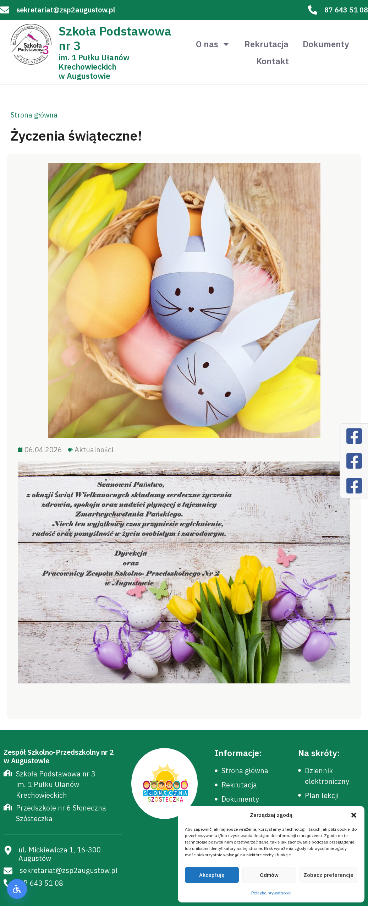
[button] (353, 815)
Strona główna (34, 115)
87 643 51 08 (346, 10)
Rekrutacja (267, 44)
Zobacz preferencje (328, 875)
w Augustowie (84, 76)
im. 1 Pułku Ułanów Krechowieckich (94, 62)
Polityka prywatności (271, 892)
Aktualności (94, 449)
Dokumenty (326, 44)
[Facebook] (354, 436)
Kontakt (272, 61)
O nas (213, 44)
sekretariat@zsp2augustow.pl (65, 10)
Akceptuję (212, 875)
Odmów (269, 875)
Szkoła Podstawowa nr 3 (115, 38)
